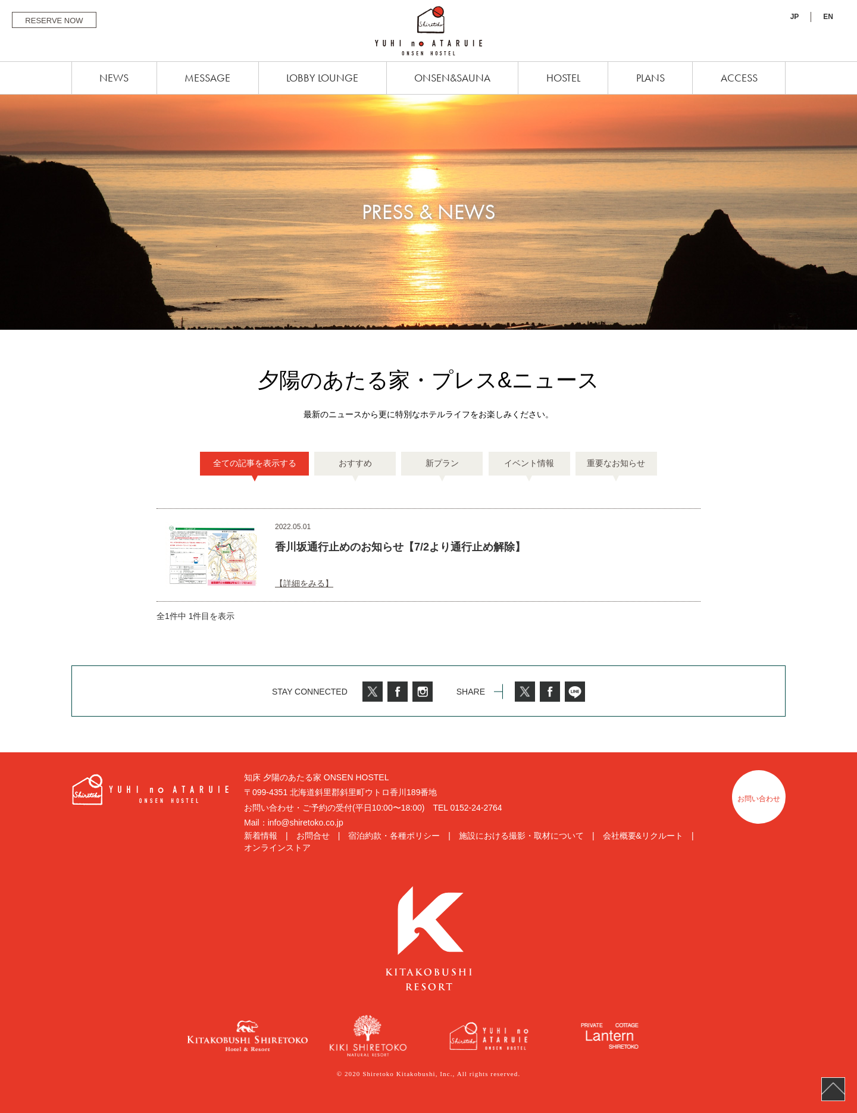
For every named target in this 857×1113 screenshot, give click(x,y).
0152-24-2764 (476, 807)
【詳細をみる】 (304, 583)
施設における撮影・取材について (521, 835)
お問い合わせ (758, 799)
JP (794, 16)
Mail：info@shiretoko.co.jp (293, 822)
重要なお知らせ (616, 463)
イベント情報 (529, 463)
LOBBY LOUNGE (322, 78)
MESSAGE (207, 78)
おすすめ (355, 463)
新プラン (442, 463)
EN (828, 16)
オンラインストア (277, 847)
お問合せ (313, 835)
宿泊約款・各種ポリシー (394, 835)
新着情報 (260, 835)
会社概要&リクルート (643, 835)
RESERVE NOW (54, 20)
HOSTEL (563, 78)
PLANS (650, 78)
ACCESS (739, 78)
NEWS (114, 78)
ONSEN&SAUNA (452, 78)
